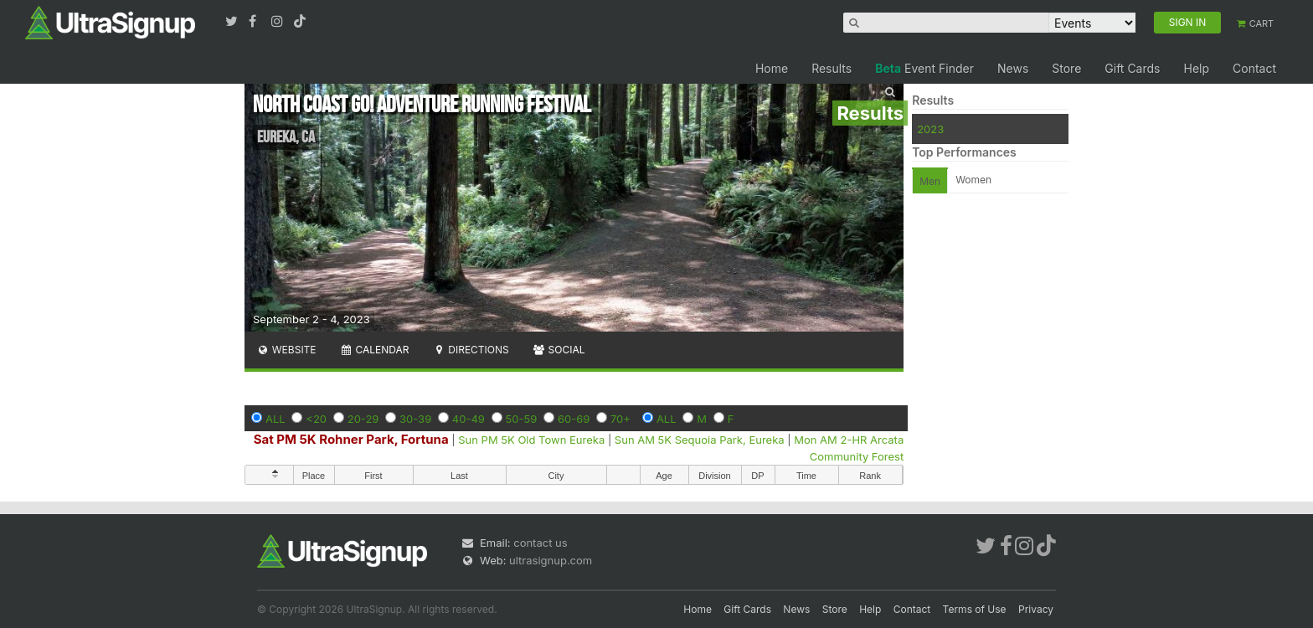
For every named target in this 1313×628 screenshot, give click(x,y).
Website (286, 349)
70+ (620, 418)
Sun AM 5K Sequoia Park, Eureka (700, 439)
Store (1066, 68)
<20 (316, 418)
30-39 (415, 418)
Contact (1254, 68)
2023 (930, 129)
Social (559, 349)
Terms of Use (975, 609)
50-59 (522, 418)
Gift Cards (1132, 68)
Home (771, 68)
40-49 (468, 418)
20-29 (363, 418)
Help (1196, 68)
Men (929, 181)
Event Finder (924, 68)
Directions (470, 349)
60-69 (574, 418)
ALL (275, 418)
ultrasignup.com (550, 560)
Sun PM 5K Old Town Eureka (531, 439)
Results (831, 68)
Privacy (1035, 609)
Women (973, 179)
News (1012, 68)
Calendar (374, 349)
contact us (540, 542)
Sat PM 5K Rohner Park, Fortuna (351, 439)
